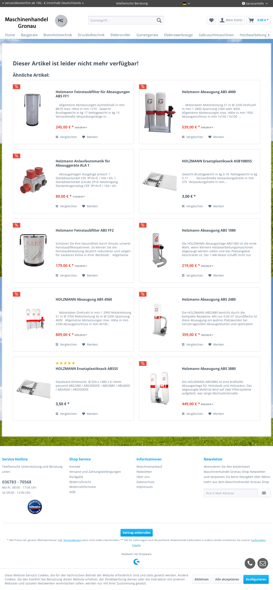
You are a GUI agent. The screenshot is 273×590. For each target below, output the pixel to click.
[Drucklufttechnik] (91, 35)
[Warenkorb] (259, 20)
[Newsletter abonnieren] (264, 493)
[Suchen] (159, 20)
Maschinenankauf (149, 466)
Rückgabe (76, 477)
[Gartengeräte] (147, 35)
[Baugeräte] (29, 35)
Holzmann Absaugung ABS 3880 (209, 368)
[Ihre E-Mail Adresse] (230, 493)
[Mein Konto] (231, 20)
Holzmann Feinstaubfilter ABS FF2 (85, 230)
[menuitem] (126, 20)
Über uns (143, 477)
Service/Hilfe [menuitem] (253, 3)
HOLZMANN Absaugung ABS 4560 (84, 299)
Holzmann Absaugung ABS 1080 (209, 230)
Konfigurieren (256, 579)
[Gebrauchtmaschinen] (216, 35)
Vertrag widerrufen (137, 533)
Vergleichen (66, 137)
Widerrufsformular (82, 487)
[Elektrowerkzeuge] (178, 35)
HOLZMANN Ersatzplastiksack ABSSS (87, 368)
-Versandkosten (72, 540)
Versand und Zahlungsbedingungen (95, 472)
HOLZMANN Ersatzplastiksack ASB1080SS (217, 161)
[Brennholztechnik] (58, 35)
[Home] (10, 35)
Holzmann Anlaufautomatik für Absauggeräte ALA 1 (83, 163)
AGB (72, 492)
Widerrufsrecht (80, 482)
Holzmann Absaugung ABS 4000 (209, 92)
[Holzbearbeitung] (253, 35)
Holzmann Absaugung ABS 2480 (209, 299)
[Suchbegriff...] (126, 20)
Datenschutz (145, 482)
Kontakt (74, 466)
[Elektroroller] (120, 35)
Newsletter (144, 472)
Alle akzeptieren (227, 579)
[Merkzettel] (211, 20)
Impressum (144, 487)
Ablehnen (202, 579)
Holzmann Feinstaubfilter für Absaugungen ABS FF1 (93, 94)
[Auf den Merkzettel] (90, 137)
